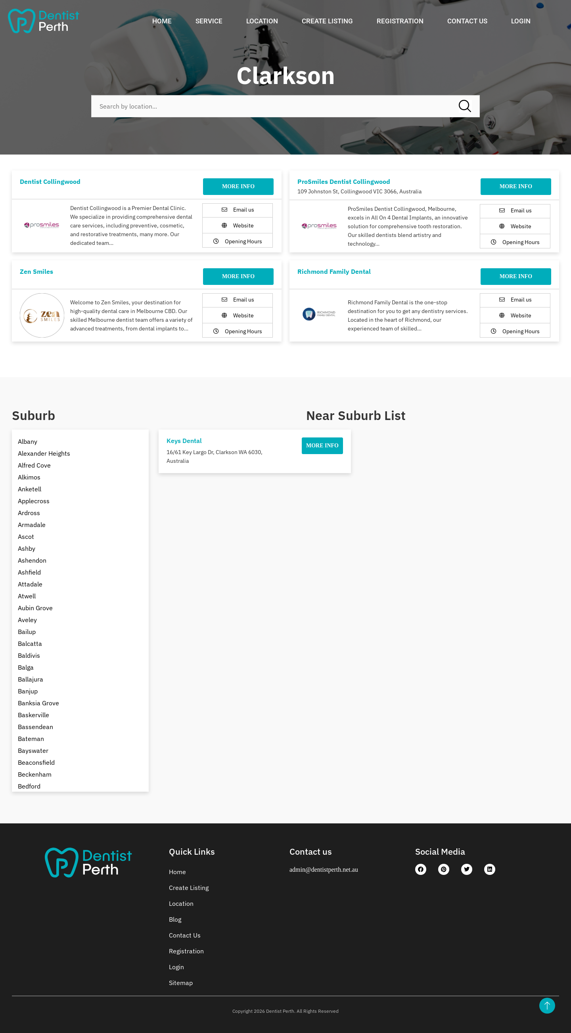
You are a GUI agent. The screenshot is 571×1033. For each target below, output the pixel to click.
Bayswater (33, 750)
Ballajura (30, 679)
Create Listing (327, 21)
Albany (27, 441)
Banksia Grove (38, 703)
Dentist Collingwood (50, 181)
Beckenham (35, 774)
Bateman (31, 739)
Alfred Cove (34, 465)
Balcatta (30, 643)
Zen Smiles (36, 271)
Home (162, 21)
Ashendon (32, 560)
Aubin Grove (35, 608)
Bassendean (35, 727)
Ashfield (29, 572)
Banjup (28, 691)
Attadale (30, 584)
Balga (26, 667)
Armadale (32, 525)
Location (262, 21)
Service (208, 21)
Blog (175, 919)
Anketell (29, 489)
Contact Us (467, 21)
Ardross (29, 513)
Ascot (26, 536)
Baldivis (29, 655)
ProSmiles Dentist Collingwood (343, 181)
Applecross (34, 501)
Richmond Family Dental (334, 271)
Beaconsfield (36, 762)
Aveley (27, 620)
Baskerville (33, 715)
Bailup (27, 632)
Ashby (26, 548)
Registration (400, 21)
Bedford (29, 786)
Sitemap (181, 983)
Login (521, 21)
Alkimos (29, 477)
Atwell (27, 596)
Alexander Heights (44, 453)
